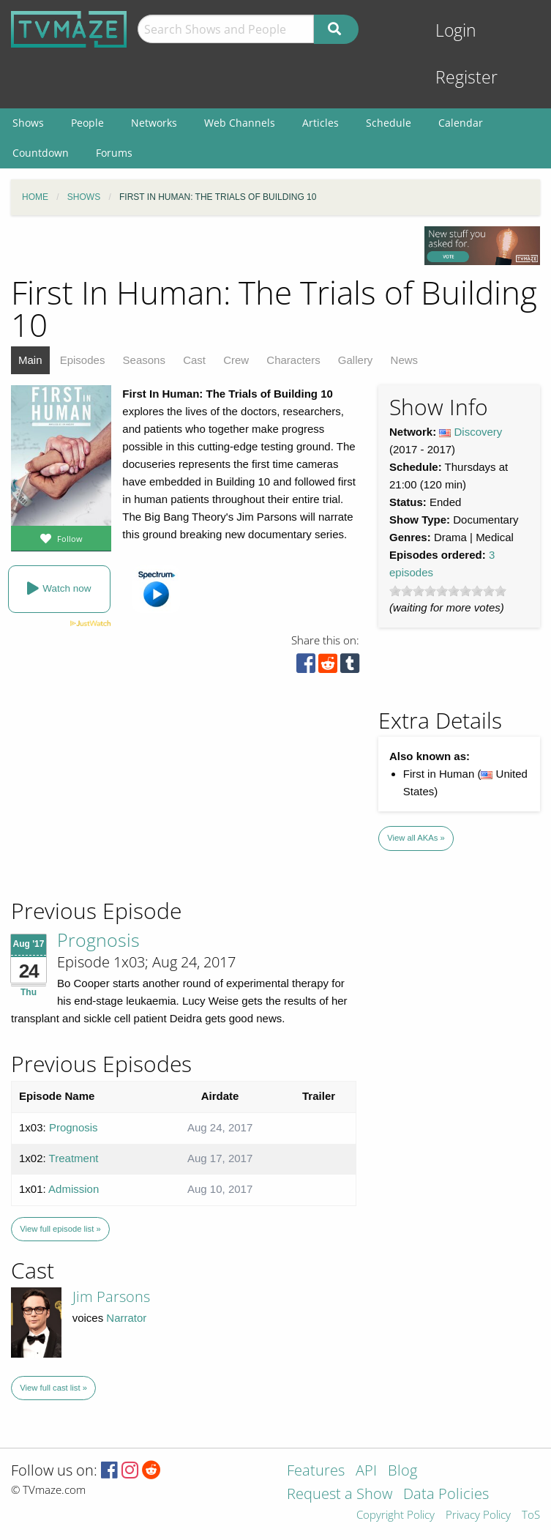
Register (466, 77)
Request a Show (339, 1495)
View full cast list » (53, 1387)
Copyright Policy (395, 1515)
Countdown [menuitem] (40, 153)
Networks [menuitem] (154, 123)
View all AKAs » (416, 837)
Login (455, 30)
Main (30, 360)
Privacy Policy (478, 1515)
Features (316, 1471)
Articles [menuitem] (320, 123)
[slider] (447, 591)
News (405, 360)
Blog (402, 1471)
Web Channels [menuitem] (239, 123)
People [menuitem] (87, 123)
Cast (194, 360)
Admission (73, 1189)
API (366, 1471)
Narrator (126, 1318)
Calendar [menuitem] (460, 123)
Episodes (82, 360)
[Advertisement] (117, 797)
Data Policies (446, 1495)
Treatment (74, 1158)
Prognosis (98, 939)
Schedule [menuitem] (388, 123)
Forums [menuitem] (114, 153)
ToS (531, 1515)
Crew (236, 360)
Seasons (144, 360)
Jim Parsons (111, 1296)
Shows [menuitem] (28, 123)
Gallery (355, 360)
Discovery (478, 431)
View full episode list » (60, 1228)
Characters (293, 360)
